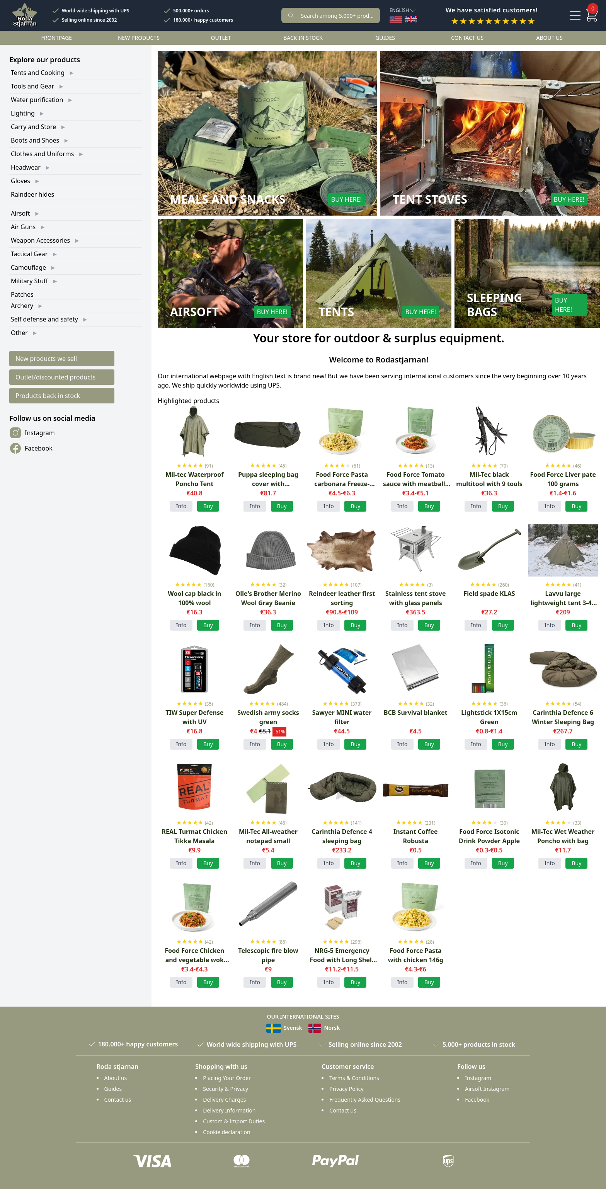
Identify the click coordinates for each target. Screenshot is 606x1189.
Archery (22, 305)
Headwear (26, 167)
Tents (336, 312)
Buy (282, 744)
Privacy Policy (346, 1088)
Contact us (467, 37)
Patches (22, 294)
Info (181, 506)
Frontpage (56, 37)
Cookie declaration (226, 1132)
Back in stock (303, 37)
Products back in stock (47, 395)
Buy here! (346, 199)
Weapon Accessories (40, 240)
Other (19, 332)
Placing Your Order (227, 1078)
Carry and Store (33, 126)
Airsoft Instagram (487, 1088)
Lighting (23, 113)
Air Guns (23, 227)
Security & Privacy (225, 1088)
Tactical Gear (29, 254)
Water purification (37, 99)
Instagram (32, 433)
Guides (385, 37)
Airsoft (20, 213)
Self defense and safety (44, 319)
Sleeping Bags (494, 305)
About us (549, 37)
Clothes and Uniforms (42, 154)
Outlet (221, 37)
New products (139, 37)
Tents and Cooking (38, 72)
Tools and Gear (32, 86)
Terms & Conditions (354, 1078)
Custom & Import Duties (234, 1121)
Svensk (284, 1027)
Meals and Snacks (228, 199)
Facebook (31, 448)
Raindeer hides (32, 194)
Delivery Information (229, 1110)
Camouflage (28, 267)
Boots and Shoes (35, 140)
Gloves (20, 181)
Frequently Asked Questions (364, 1099)
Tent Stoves (430, 199)
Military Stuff (29, 281)
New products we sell (46, 358)
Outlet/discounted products (55, 377)
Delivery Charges (224, 1099)
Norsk (324, 1027)
